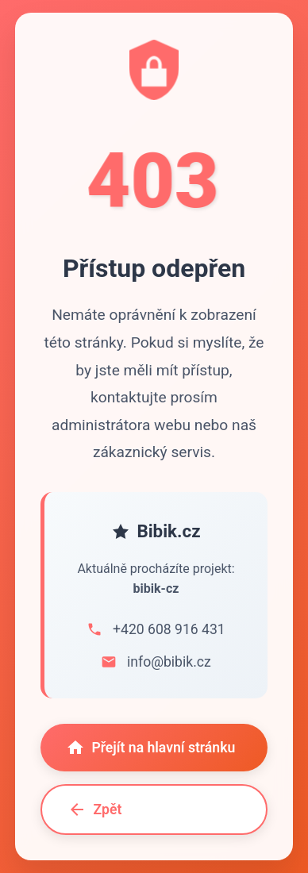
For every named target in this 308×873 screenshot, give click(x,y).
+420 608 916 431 (169, 629)
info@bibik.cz (169, 662)
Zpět (94, 809)
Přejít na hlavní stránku (150, 747)
